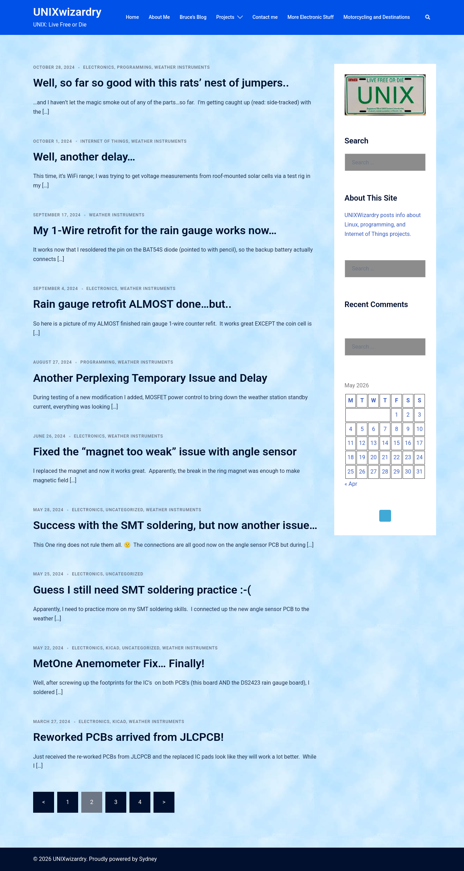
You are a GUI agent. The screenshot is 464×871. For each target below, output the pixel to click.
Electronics (98, 67)
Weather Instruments (182, 67)
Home (132, 17)
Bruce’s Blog (193, 17)
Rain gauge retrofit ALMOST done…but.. (132, 304)
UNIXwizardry (67, 11)
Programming (134, 67)
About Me (159, 17)
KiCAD (112, 648)
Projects (225, 17)
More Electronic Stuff (310, 17)
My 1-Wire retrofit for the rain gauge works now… (155, 230)
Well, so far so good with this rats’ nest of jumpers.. (161, 82)
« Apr (351, 484)
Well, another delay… (84, 156)
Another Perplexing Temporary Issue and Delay (150, 378)
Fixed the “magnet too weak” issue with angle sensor (165, 451)
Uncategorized (124, 509)
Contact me (265, 17)
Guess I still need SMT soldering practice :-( (142, 589)
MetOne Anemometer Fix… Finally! (118, 663)
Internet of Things (105, 141)
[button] (428, 17)
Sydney (148, 859)
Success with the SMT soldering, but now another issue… (175, 525)
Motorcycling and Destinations (377, 17)
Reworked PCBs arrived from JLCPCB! (128, 737)
